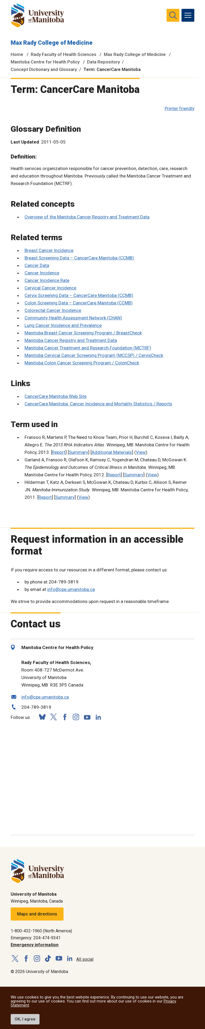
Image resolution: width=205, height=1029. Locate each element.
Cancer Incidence (42, 273)
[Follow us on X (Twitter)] (53, 717)
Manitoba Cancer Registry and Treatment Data (71, 340)
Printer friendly (179, 108)
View (141, 452)
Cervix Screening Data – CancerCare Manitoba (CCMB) (79, 295)
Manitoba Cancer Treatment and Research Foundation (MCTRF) (88, 347)
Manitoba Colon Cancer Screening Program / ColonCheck (82, 362)
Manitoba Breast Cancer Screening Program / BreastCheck (83, 333)
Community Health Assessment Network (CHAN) (73, 318)
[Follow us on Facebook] (64, 717)
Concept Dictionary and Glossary (44, 69)
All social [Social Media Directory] (84, 959)
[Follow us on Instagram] (75, 717)
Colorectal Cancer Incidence (53, 310)
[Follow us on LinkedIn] (98, 716)
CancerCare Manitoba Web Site (55, 396)
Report (58, 452)
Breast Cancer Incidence (49, 250)
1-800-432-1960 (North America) (41, 930)
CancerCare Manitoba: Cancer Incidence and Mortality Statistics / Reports (98, 403)
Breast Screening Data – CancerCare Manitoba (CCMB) (79, 258)
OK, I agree (25, 1019)
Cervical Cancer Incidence (50, 288)
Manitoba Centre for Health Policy (45, 62)
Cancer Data (37, 265)
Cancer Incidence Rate (47, 280)
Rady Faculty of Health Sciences (63, 54)
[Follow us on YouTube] (87, 716)
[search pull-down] (173, 15)
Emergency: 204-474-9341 (36, 937)
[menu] (188, 15)
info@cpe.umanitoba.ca (71, 589)
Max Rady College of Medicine (52, 42)
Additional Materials (112, 452)
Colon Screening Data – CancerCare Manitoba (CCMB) (79, 303)
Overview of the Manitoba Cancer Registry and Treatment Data (87, 217)
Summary (78, 452)
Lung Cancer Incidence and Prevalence (63, 325)
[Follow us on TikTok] (48, 959)
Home (17, 54)
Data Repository (103, 62)
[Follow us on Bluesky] (42, 717)
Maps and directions (37, 914)
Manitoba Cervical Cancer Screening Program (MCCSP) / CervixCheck (94, 355)
